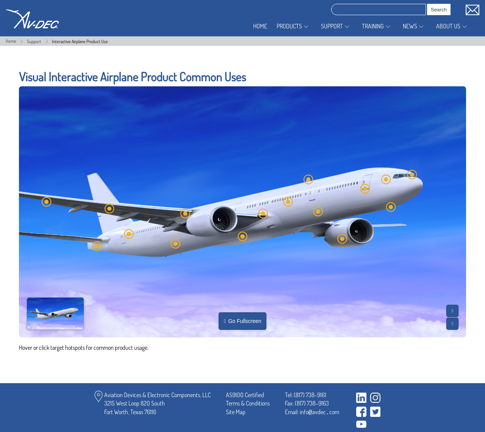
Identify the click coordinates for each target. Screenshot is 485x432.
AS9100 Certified (245, 395)
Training (373, 26)
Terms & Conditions (248, 403)
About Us (448, 26)
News (410, 26)
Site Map (236, 412)
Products (289, 26)
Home (260, 26)
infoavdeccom (319, 412)
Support (332, 26)
